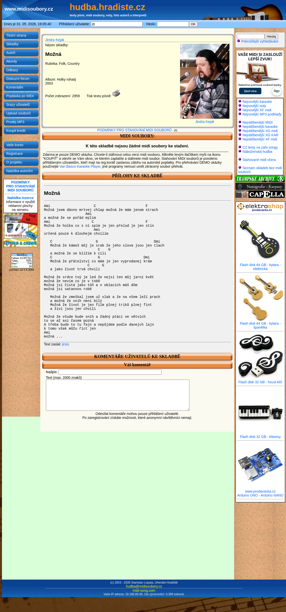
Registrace (14, 154)
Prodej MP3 (15, 122)
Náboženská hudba (257, 152)
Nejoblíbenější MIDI (258, 122)
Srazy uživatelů (18, 105)
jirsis (65, 344)
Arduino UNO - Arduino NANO (260, 495)
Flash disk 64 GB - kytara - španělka (260, 323)
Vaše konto (14, 145)
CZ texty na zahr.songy (260, 147)
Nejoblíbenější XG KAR (261, 135)
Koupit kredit (15, 131)
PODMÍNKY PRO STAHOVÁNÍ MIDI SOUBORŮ (134, 130)
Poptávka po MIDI (20, 96)
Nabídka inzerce (20, 198)
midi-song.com (144, 590)
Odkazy (12, 70)
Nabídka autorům (19, 171)
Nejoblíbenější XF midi (260, 139)
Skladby (12, 44)
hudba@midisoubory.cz (144, 586)
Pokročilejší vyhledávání (257, 41)
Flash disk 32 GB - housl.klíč (260, 380)
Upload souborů (18, 113)
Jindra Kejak (54, 40)
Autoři (10, 53)
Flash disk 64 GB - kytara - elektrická (260, 265)
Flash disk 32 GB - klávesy (260, 435)
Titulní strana (16, 35)
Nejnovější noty (254, 106)
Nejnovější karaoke (257, 102)
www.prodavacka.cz (260, 489)
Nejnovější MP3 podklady (262, 114)
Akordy (11, 61)
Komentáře (14, 87)
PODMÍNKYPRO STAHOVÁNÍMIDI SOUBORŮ (20, 186)
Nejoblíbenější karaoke (260, 127)
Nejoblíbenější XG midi (260, 131)
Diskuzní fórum (17, 79)
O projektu (14, 162)
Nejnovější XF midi (257, 110)
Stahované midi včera (259, 160)
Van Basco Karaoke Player (80, 166)
